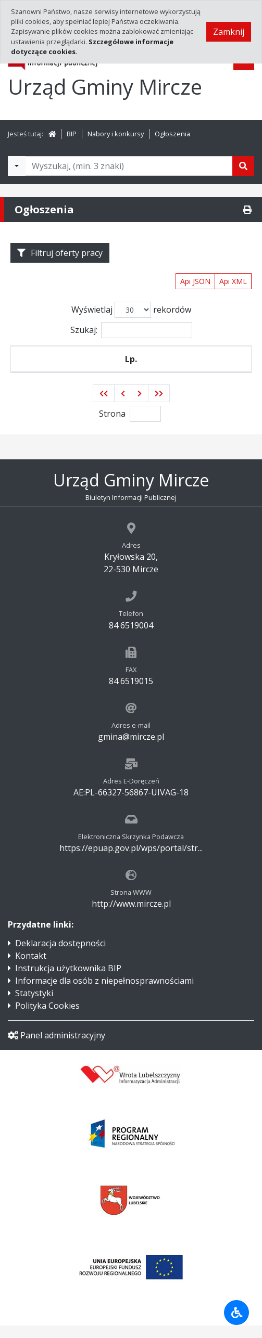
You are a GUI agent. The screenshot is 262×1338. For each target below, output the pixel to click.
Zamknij (228, 31)
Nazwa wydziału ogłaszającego (174, 365)
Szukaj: (131, 330)
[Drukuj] (247, 209)
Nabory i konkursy (116, 133)
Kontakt (30, 968)
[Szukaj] (243, 166)
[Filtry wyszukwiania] (17, 166)
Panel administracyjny (56, 1047)
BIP (72, 133)
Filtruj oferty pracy (60, 253)
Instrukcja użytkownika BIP (68, 980)
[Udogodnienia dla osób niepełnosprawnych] (236, 1312)
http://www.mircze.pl (131, 916)
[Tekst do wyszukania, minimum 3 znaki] (129, 166)
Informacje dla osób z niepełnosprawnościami (104, 993)
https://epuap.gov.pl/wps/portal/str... (131, 860)
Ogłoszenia (172, 133)
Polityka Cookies (47, 1018)
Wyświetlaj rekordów (131, 310)
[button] (104, 406)
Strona (112, 426)
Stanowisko (66, 365)
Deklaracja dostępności (60, 955)
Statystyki (34, 1005)
